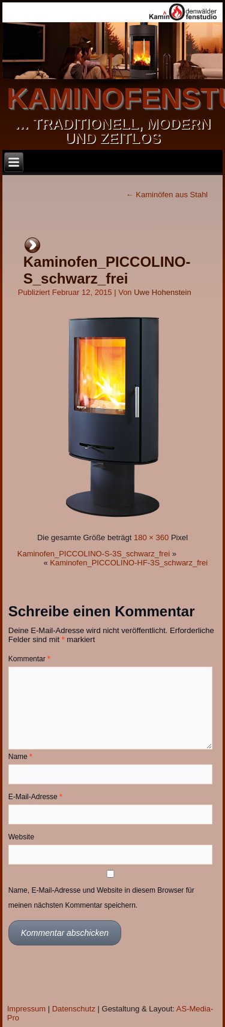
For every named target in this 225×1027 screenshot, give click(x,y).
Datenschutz (73, 1008)
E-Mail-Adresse (35, 797)
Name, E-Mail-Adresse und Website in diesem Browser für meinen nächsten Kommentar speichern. (101, 897)
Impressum (26, 1008)
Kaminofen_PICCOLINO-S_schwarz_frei (107, 270)
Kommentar (29, 659)
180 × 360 (151, 537)
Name (20, 756)
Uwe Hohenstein (162, 292)
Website (21, 837)
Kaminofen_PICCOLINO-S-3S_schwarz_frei (93, 553)
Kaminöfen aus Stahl (167, 194)
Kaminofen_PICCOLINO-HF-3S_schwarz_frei (129, 562)
